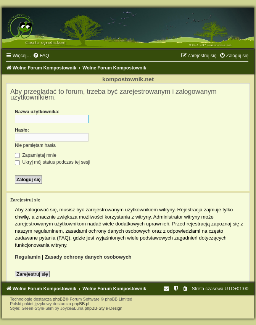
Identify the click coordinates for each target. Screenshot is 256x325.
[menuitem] (41, 55)
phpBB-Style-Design (103, 308)
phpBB (59, 299)
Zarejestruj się (32, 274)
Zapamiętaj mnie (35, 155)
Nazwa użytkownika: (37, 111)
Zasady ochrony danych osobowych (88, 257)
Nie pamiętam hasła (35, 145)
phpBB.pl (80, 303)
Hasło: (22, 130)
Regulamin (27, 257)
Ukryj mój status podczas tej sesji (52, 162)
